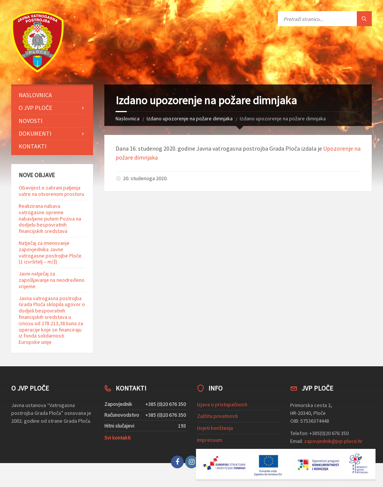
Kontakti (33, 146)
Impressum (209, 440)
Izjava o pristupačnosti (222, 404)
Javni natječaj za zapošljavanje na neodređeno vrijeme (52, 280)
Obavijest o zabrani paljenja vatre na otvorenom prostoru (51, 190)
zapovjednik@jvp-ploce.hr (333, 441)
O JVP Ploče (35, 107)
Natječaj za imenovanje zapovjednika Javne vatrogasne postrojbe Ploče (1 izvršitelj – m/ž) (50, 252)
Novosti (31, 120)
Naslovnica (128, 118)
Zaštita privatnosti (217, 416)
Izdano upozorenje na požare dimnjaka (190, 118)
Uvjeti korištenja (215, 428)
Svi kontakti (117, 437)
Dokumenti (35, 133)
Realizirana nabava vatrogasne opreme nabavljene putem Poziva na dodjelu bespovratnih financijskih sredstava (50, 218)
